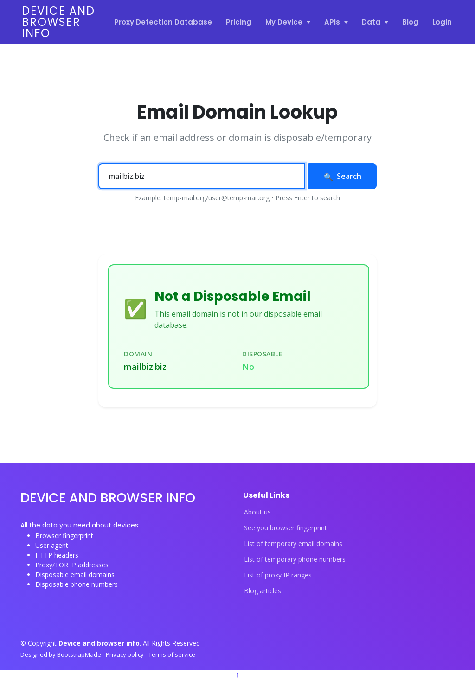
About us (257, 512)
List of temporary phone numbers (295, 559)
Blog (410, 22)
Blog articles (262, 591)
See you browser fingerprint (285, 528)
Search (342, 176)
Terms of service (171, 654)
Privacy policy (125, 654)
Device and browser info (58, 22)
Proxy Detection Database (163, 22)
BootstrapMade (80, 654)
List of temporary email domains (293, 543)
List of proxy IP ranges (278, 575)
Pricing (238, 22)
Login (442, 22)
